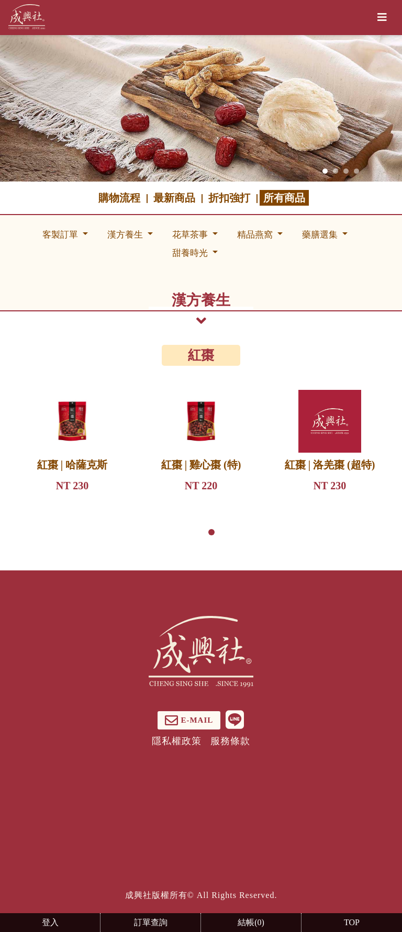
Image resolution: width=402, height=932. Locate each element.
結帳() (251, 922)
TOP (352, 922)
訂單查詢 (151, 922)
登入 (50, 922)
